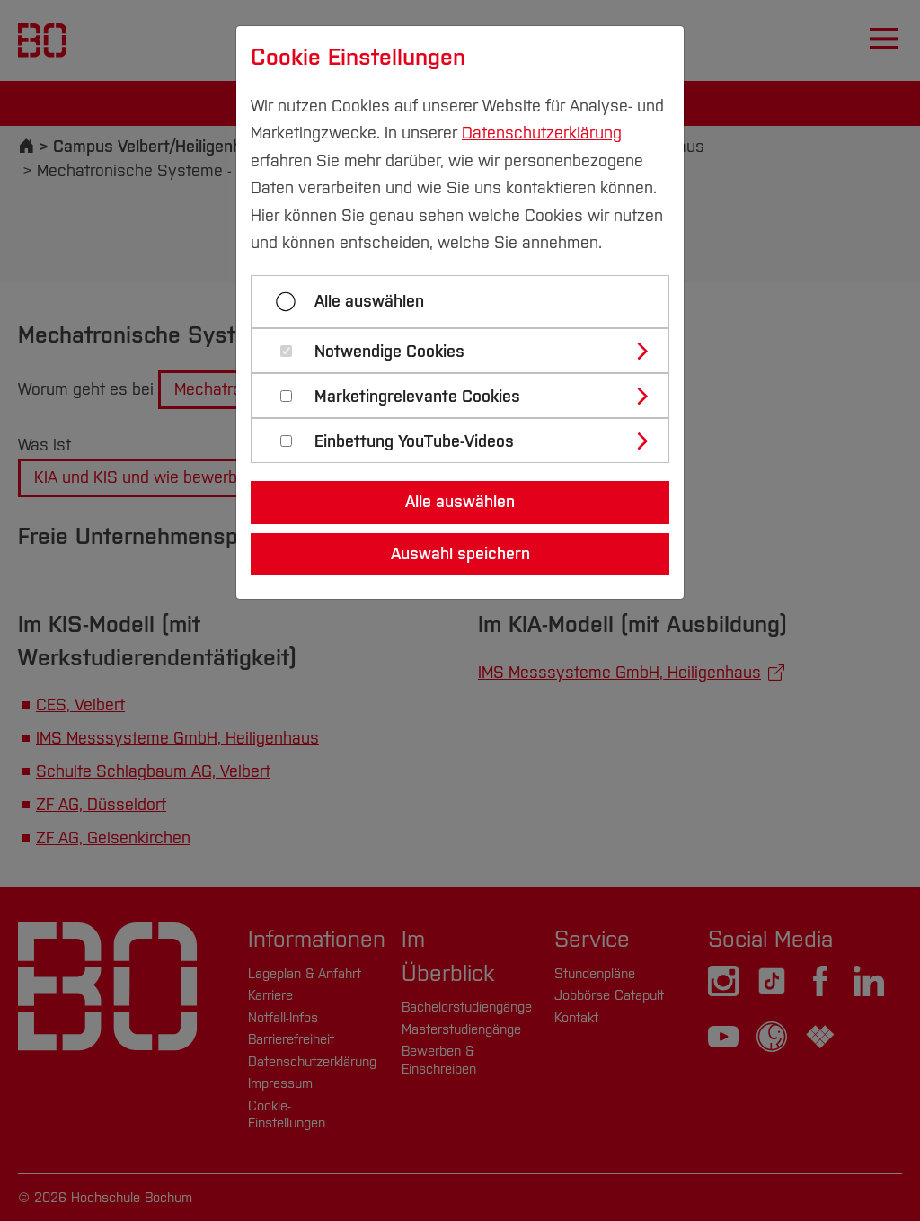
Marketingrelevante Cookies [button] (417, 397)
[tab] (467, 351)
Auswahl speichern (460, 554)
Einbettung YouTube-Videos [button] (414, 441)
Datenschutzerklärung (542, 133)
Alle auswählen (369, 301)
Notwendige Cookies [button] (389, 352)
